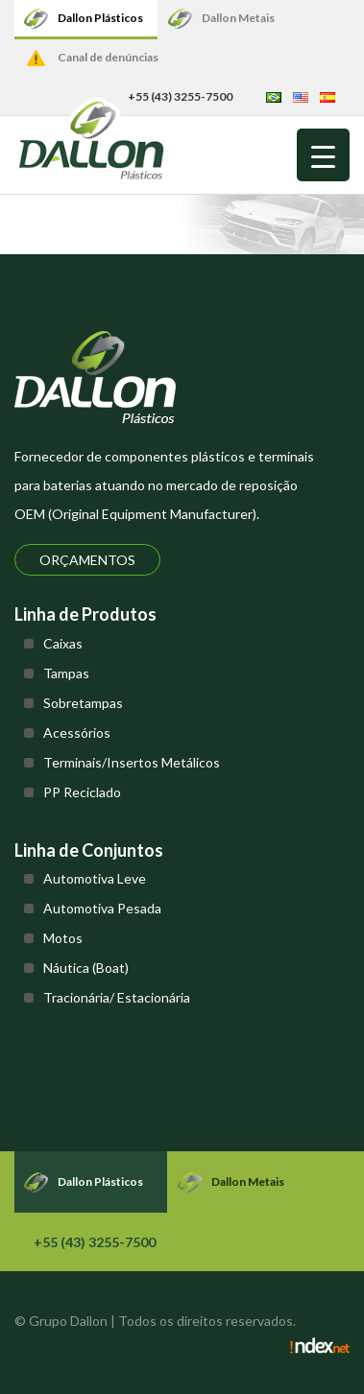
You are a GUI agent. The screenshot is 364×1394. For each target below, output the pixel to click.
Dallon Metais (238, 18)
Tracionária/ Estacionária (116, 997)
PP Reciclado (82, 792)
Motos (63, 938)
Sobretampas (83, 703)
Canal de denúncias (108, 57)
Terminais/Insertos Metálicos (131, 762)
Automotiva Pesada (102, 908)
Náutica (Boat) (86, 967)
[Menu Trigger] (323, 155)
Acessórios (76, 732)
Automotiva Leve (94, 878)
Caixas (63, 643)
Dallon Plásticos (100, 18)
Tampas (66, 673)
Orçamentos (87, 560)
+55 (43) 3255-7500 (95, 1242)
